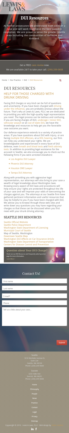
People (34, 394)
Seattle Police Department (17, 224)
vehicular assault (12, 122)
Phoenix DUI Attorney (22, 163)
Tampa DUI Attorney (21, 172)
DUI (25, 80)
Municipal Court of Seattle (17, 230)
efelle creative (57, 425)
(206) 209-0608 (55, 69)
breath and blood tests (31, 146)
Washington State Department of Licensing (26, 227)
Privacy (34, 416)
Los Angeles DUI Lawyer (23, 159)
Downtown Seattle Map (16, 236)
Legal (34, 412)
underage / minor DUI (49, 119)
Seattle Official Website (16, 222)
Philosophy (34, 389)
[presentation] (23, 335)
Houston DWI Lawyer (21, 168)
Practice (34, 403)
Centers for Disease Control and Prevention (26, 244)
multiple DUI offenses (22, 138)
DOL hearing (45, 138)
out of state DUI (36, 122)
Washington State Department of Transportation (29, 241)
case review (38, 65)
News (34, 398)
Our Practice (15, 80)
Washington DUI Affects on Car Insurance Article (29, 238)
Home (4, 80)
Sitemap (34, 421)
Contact (35, 407)
